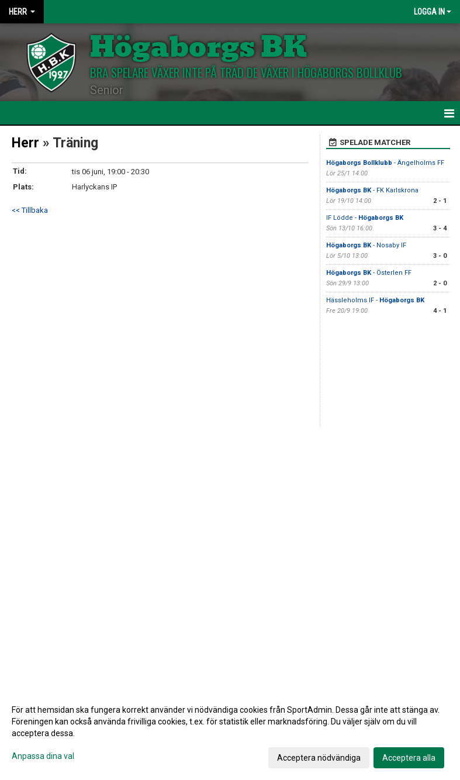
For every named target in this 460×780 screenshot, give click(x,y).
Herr (25, 143)
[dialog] (230, 733)
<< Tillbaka (30, 210)
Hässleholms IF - (375, 300)
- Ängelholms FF (385, 163)
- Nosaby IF (366, 245)
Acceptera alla (408, 757)
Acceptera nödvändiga (319, 757)
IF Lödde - (364, 218)
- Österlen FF (368, 273)
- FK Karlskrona (372, 190)
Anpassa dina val (43, 756)
